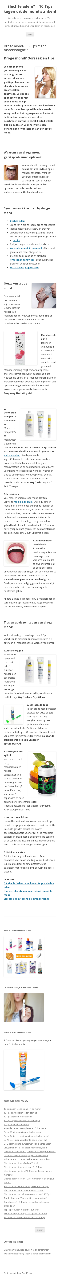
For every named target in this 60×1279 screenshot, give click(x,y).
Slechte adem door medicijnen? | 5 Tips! (23, 1167)
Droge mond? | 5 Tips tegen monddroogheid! (25, 1147)
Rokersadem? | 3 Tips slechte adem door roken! (27, 1159)
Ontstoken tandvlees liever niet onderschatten (26, 1249)
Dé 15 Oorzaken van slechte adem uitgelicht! (25, 1139)
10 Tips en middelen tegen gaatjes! (20, 1112)
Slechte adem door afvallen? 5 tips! (21, 1163)
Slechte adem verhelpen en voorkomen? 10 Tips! (27, 1194)
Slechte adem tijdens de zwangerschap (26, 898)
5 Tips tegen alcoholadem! (16, 1124)
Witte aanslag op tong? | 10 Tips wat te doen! (25, 1213)
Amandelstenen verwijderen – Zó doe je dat (25, 1128)
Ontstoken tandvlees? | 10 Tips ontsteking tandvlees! (30, 1151)
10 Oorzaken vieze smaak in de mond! (22, 1108)
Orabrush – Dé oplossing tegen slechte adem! (26, 1155)
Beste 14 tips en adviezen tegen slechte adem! (26, 1136)
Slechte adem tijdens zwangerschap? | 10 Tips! (26, 1186)
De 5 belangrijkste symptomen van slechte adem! (28, 1143)
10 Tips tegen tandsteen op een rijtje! (22, 1120)
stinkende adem (12, 455)
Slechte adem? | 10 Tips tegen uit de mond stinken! (30, 9)
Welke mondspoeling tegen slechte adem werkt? (27, 1253)
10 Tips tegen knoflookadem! (18, 1116)
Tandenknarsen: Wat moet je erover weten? (25, 1198)
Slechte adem (17, 220)
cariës (16, 240)
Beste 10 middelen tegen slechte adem (22, 1132)
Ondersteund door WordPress (18, 1273)
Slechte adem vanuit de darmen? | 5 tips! (24, 1190)
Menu (30, 34)
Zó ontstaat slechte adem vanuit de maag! (24, 1217)
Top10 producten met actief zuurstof (21, 1209)
